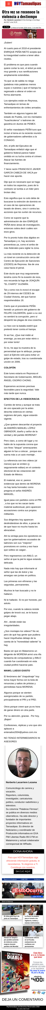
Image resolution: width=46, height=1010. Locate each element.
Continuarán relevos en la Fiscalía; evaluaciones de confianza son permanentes (32, 942)
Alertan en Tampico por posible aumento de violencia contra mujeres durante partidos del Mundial (11, 942)
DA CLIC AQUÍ (23, 871)
